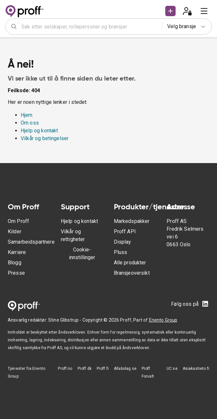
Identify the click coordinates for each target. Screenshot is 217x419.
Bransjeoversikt (132, 273)
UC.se (172, 368)
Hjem (27, 115)
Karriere (17, 252)
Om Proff (18, 221)
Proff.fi (103, 368)
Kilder (14, 231)
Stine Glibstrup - (65, 320)
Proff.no (65, 368)
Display (122, 242)
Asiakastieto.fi (196, 368)
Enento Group (163, 320)
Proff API (125, 231)
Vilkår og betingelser (45, 138)
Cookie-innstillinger (82, 253)
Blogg (14, 262)
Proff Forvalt (148, 372)
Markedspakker (132, 221)
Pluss (120, 252)
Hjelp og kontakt (39, 130)
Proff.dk (85, 368)
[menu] (204, 11)
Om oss (30, 123)
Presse (16, 273)
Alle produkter (130, 262)
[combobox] (89, 26)
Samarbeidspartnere (31, 242)
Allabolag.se (125, 368)
